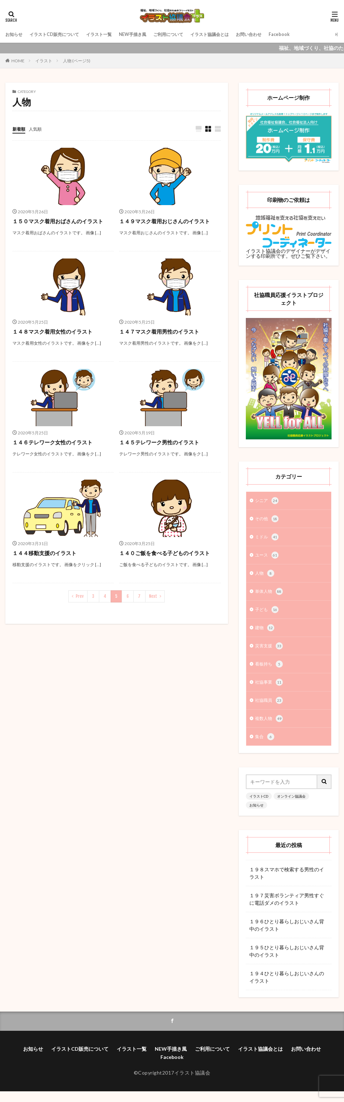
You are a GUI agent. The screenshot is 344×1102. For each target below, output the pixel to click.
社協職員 (270, 708)
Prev (80, 596)
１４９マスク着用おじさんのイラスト (167, 221)
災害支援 (270, 652)
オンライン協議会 (291, 806)
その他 (268, 520)
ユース (268, 558)
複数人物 (270, 727)
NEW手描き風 (150, 34)
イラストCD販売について (61, 34)
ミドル (268, 539)
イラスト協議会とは (237, 34)
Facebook (315, 34)
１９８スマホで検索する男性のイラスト (286, 883)
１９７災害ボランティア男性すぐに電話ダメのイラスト (286, 909)
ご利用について (190, 34)
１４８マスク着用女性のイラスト (55, 331)
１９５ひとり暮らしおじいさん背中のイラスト (286, 961)
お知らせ (15, 34)
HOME (18, 60)
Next (153, 596)
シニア (268, 501)
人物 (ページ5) (76, 60)
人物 (265, 576)
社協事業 (270, 690)
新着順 (19, 129)
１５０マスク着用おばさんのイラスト (60, 221)
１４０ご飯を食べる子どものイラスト (167, 553)
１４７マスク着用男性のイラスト (162, 331)
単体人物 (270, 595)
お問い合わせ (282, 34)
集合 (265, 746)
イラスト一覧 (112, 34)
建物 (265, 633)
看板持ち (270, 671)
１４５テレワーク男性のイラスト (162, 442)
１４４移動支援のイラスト (46, 553)
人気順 (38, 129)
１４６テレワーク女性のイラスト (55, 442)
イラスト (43, 60)
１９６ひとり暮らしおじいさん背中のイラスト (286, 935)
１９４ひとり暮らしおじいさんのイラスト (286, 987)
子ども (268, 614)
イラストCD (258, 806)
